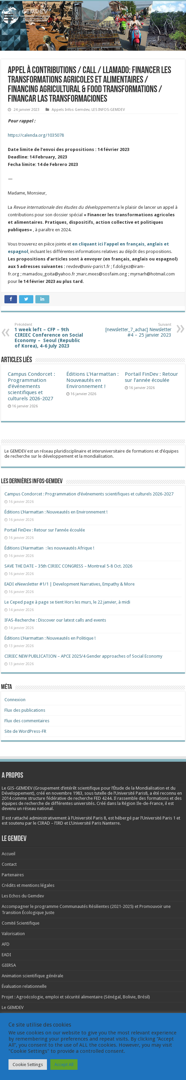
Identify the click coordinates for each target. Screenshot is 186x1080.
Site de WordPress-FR (25, 731)
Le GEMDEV (12, 1007)
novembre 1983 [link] (67, 793)
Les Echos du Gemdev (23, 895)
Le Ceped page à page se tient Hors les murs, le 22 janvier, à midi (67, 602)
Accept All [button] (63, 1064)
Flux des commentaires (26, 720)
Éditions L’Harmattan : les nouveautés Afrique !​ (49, 548)
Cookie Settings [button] (28, 1064)
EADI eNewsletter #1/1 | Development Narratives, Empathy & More (69, 584)
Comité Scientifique (20, 923)
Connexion (15, 699)
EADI (6, 954)
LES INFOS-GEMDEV (108, 109)
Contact (9, 864)
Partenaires (13, 874)
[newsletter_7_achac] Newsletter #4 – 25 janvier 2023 (136, 330)
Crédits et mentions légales (28, 885)
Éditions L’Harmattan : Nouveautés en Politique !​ (50, 638)
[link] (67, 793)
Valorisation (13, 933)
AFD (6, 944)
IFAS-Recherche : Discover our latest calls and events (55, 620)
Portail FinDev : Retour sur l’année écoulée (151, 377)
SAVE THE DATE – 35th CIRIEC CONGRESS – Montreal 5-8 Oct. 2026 (68, 566)
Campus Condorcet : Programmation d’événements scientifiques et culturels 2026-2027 (31, 386)
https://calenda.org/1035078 (36, 135)
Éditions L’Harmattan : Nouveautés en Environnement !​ (92, 380)
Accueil (8, 853)
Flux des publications (24, 710)
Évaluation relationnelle (24, 986)
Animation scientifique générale (32, 975)
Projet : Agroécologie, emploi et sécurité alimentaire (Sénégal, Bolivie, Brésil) (76, 996)
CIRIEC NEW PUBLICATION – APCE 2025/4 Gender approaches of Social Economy (83, 656)
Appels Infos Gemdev (70, 109)
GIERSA (9, 965)
